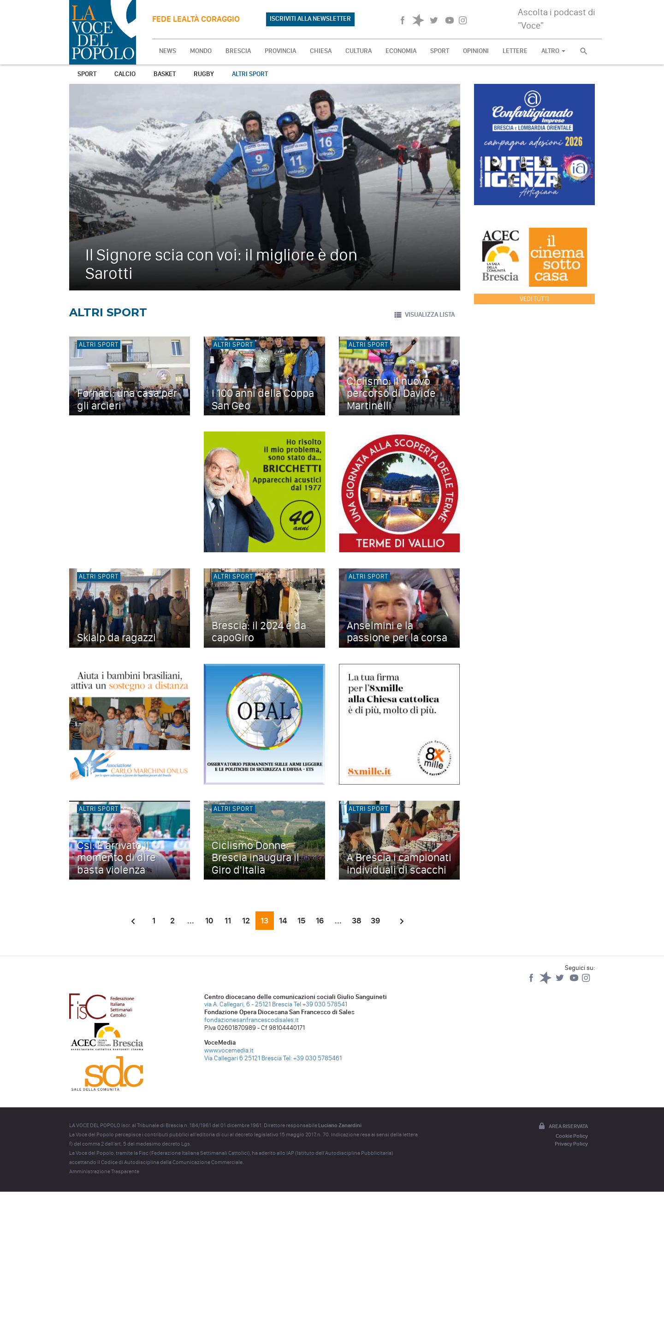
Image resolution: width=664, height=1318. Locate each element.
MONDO (201, 51)
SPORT (439, 51)
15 (301, 921)
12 (246, 921)
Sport (86, 74)
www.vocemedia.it (229, 1050)
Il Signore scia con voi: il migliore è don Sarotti (221, 264)
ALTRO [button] (553, 51)
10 (209, 921)
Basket (165, 74)
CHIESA (321, 51)
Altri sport (250, 74)
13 (264, 921)
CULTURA (358, 51)
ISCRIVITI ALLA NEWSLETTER (310, 19)
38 (357, 921)
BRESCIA (238, 51)
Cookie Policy (572, 1136)
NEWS (167, 51)
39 (375, 921)
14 (283, 921)
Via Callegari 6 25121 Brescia (243, 1058)
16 (320, 921)
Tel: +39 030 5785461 (312, 1058)
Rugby (204, 74)
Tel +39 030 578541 (320, 1004)
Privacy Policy (571, 1144)
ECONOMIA (400, 51)
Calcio (125, 74)
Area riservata (562, 1126)
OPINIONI (476, 51)
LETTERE (515, 51)
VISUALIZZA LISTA (424, 314)
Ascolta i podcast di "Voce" (556, 18)
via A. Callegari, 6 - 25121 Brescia (248, 1004)
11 (228, 921)
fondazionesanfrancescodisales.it (251, 1020)
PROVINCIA (280, 51)
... (190, 921)
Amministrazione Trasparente (104, 1171)
